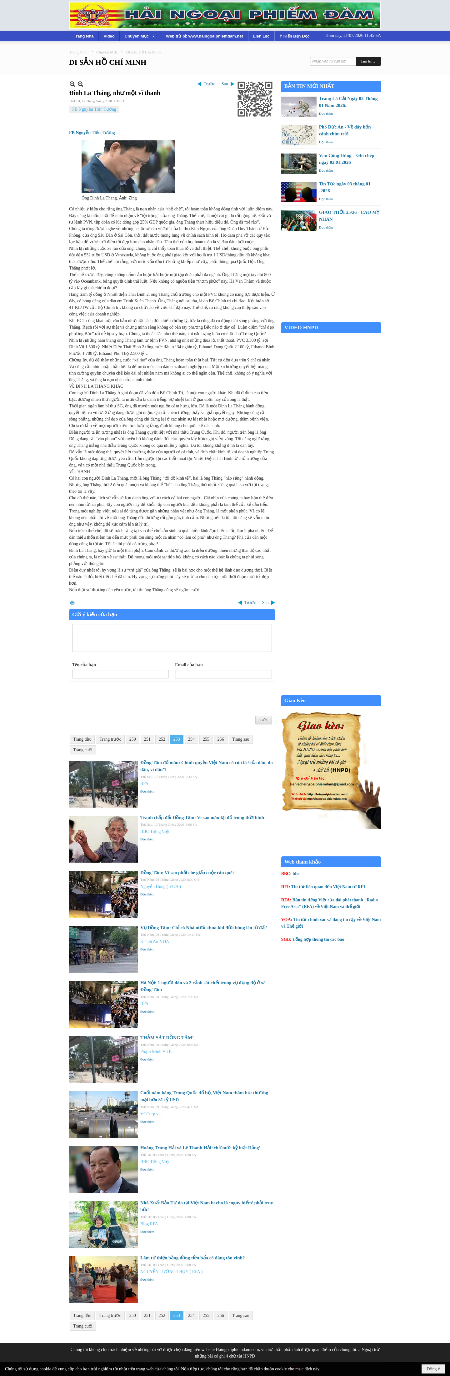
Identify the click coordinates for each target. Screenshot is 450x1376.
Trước (209, 84)
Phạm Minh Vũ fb (156, 1051)
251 (147, 739)
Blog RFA (149, 1224)
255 (206, 739)
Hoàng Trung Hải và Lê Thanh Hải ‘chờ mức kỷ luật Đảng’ (200, 1147)
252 (162, 739)
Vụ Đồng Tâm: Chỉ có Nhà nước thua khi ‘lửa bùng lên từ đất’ (204, 927)
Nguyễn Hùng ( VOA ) (160, 886)
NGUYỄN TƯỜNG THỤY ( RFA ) (171, 1271)
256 (221, 739)
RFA (144, 783)
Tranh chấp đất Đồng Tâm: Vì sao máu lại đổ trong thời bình (202, 817)
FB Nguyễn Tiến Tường (94, 109)
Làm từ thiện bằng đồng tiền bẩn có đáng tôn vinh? (192, 1257)
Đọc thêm (147, 791)
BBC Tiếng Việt (155, 831)
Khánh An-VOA (154, 941)
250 (132, 739)
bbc (296, 873)
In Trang (72, 602)
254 (191, 739)
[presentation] (119, 697)
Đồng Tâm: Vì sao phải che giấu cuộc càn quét (187, 872)
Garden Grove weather (331, 318)
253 (176, 739)
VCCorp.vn (150, 1113)
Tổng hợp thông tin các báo (318, 939)
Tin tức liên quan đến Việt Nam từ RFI (328, 887)
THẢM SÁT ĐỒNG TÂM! (167, 1037)
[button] (140, 36)
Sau (225, 84)
